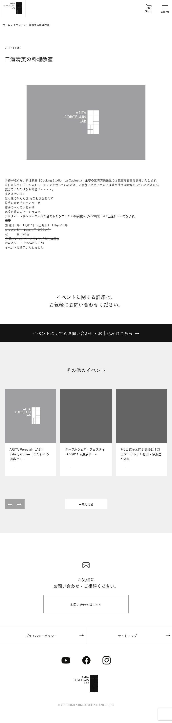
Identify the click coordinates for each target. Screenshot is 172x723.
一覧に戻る (86, 504)
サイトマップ (127, 635)
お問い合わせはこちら (86, 604)
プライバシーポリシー (41, 635)
